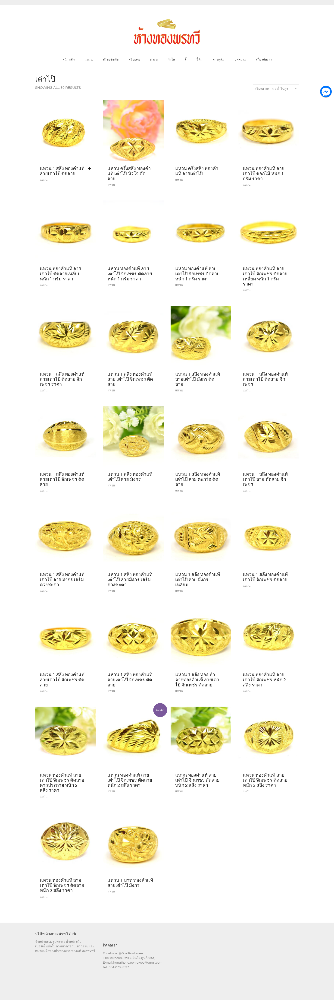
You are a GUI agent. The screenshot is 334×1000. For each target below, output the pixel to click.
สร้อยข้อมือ (111, 59)
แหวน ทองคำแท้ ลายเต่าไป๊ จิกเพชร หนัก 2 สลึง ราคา (264, 680)
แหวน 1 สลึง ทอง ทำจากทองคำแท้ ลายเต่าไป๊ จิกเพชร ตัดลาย (197, 680)
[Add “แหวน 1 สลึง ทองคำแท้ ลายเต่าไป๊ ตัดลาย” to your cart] (91, 169)
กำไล (171, 59)
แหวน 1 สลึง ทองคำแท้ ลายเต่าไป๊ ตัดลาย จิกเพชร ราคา (62, 379)
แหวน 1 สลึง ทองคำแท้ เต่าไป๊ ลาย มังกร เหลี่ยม (197, 579)
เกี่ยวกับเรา (264, 59)
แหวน (88, 59)
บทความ (240, 59)
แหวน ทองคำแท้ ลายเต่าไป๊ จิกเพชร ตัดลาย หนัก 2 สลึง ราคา (129, 780)
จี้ (186, 59)
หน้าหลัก (68, 59)
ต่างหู (154, 59)
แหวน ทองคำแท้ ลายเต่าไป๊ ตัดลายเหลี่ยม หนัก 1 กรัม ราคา (60, 274)
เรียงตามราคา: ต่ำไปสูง (276, 88)
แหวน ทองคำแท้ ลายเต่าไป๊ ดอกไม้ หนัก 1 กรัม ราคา (263, 173)
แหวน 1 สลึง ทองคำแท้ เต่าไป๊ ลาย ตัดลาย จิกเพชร (265, 479)
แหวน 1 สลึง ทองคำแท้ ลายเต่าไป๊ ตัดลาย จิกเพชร (265, 379)
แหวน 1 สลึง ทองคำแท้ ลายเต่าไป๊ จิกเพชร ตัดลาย (62, 479)
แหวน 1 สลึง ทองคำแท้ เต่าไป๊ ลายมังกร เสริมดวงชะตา (129, 579)
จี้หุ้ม (200, 59)
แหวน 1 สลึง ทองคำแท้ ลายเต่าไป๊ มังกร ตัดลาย (197, 379)
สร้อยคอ (134, 59)
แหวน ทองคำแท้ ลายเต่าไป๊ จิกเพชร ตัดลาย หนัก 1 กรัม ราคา (129, 274)
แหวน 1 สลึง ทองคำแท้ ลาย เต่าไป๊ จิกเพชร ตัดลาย (130, 379)
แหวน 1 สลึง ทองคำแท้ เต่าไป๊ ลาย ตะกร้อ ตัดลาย (197, 479)
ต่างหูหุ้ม (218, 59)
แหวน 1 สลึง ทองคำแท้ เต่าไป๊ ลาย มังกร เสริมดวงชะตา (62, 579)
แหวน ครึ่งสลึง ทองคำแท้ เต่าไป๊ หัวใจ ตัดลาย (129, 173)
